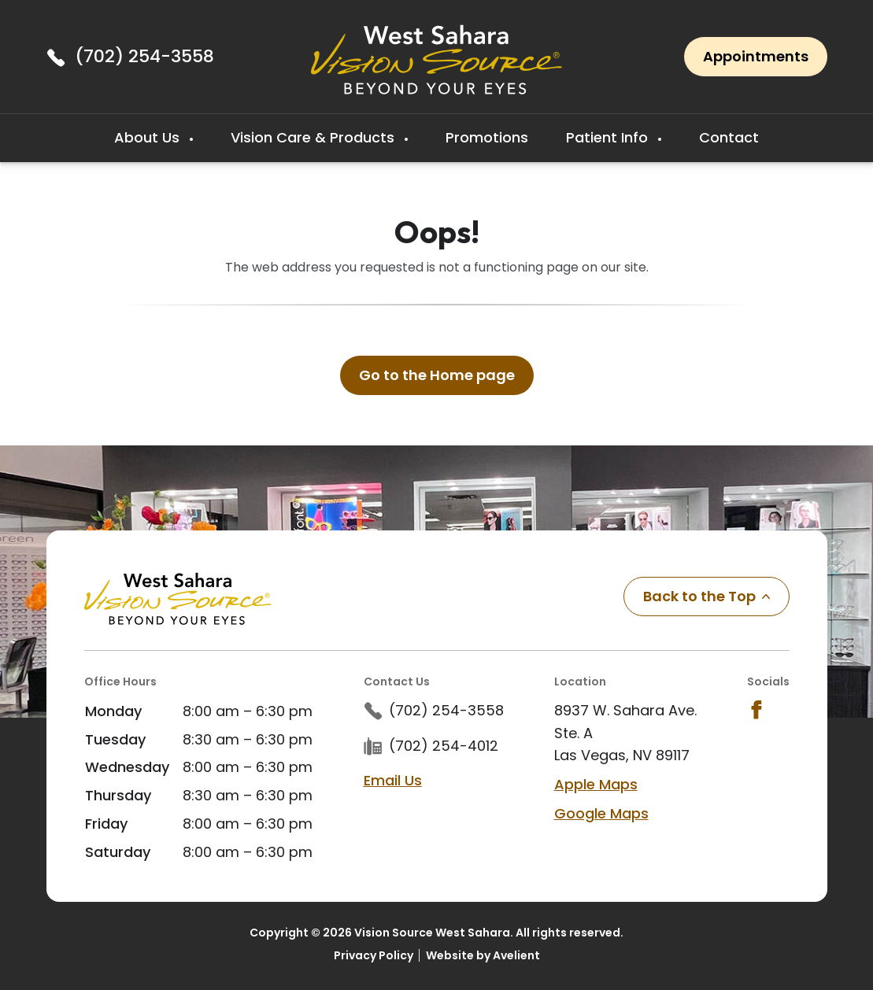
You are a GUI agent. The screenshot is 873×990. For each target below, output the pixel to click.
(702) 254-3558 (144, 56)
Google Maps (601, 813)
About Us (148, 137)
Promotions (487, 137)
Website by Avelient (483, 955)
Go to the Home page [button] (437, 375)
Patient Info (609, 137)
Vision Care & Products (314, 137)
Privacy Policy (373, 955)
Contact (729, 137)
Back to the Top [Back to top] (706, 596)
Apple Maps (596, 784)
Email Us (393, 780)
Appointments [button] (755, 56)
